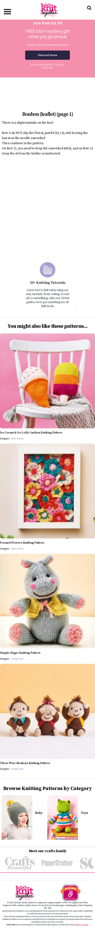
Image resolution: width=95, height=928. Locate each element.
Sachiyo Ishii (17, 658)
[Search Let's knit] (89, 13)
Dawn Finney (17, 438)
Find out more (47, 55)
